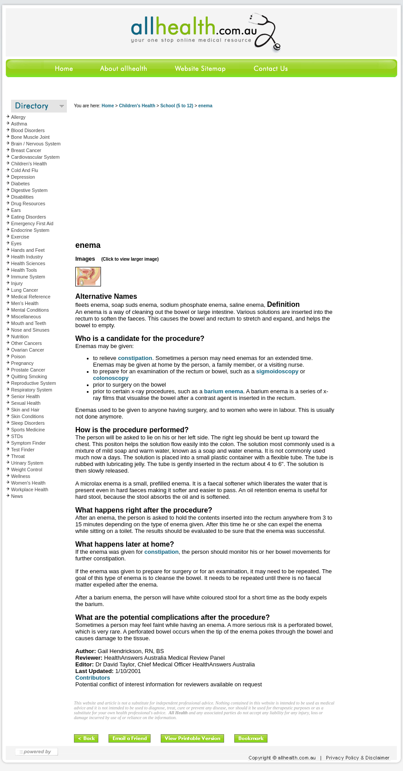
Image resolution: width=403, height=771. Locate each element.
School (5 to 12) (176, 105)
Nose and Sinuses (30, 330)
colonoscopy (110, 378)
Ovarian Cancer (27, 349)
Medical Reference (30, 296)
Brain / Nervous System (36, 143)
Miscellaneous (26, 316)
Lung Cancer (24, 290)
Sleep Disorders (28, 423)
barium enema (223, 391)
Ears (16, 210)
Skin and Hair (25, 409)
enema (205, 105)
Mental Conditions (30, 310)
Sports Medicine (28, 429)
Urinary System (27, 463)
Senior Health (25, 396)
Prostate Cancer (28, 369)
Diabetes (20, 183)
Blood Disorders (28, 130)
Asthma (19, 123)
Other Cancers (26, 343)
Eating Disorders (28, 216)
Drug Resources (28, 203)
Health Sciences (28, 263)
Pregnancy (22, 363)
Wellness (20, 476)
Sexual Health (25, 403)
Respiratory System (31, 389)
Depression (23, 177)
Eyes (16, 243)
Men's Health (25, 303)
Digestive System (29, 190)
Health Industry (27, 256)
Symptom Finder (28, 443)
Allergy (18, 117)
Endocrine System (30, 230)
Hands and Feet (28, 250)
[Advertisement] (173, 175)
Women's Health (28, 482)
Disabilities (22, 197)
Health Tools (24, 270)
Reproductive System (33, 383)
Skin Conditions (27, 416)
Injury (17, 283)
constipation (135, 358)
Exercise (20, 236)
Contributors (92, 677)
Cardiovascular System (35, 157)
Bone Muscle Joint (30, 137)
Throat (18, 456)
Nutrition (20, 336)
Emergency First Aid (32, 223)
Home (107, 105)
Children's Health (29, 163)
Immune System (28, 276)
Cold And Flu (24, 170)
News (17, 496)
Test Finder (23, 449)
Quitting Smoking (29, 376)
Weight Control (26, 469)
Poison (18, 356)
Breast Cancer (26, 150)
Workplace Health (29, 489)
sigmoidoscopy (277, 371)
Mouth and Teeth (28, 323)
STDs (17, 436)
